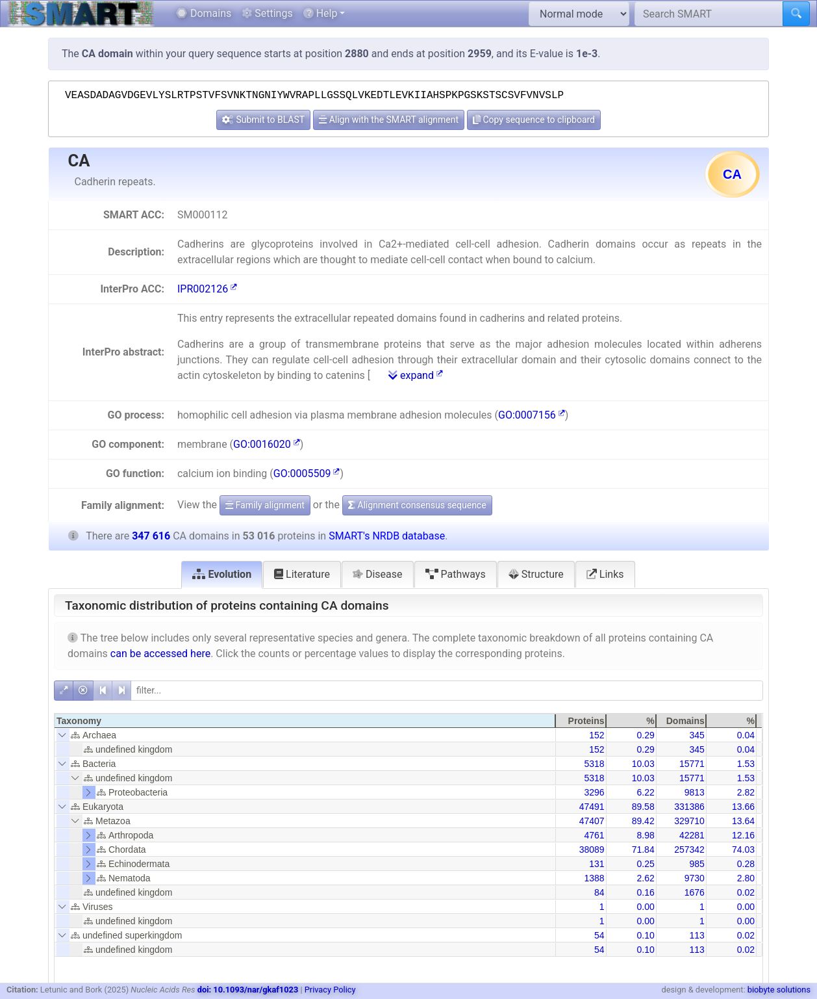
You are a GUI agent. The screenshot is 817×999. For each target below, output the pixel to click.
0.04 (746, 735)
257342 (689, 849)
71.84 (643, 849)
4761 (594, 835)
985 (696, 864)
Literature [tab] (302, 574)
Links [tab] (605, 574)
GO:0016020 (266, 444)
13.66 (743, 806)
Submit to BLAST (263, 119)
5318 (594, 764)
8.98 (645, 835)
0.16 (645, 892)
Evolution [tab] (221, 574)
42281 (692, 835)
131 (596, 864)
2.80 (746, 878)
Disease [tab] (378, 574)
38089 (592, 849)
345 (696, 735)
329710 (689, 821)
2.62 (645, 878)
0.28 (746, 864)
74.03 (743, 849)
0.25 (645, 864)
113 (696, 935)
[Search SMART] (709, 13)
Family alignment (265, 505)
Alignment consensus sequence (417, 505)
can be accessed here (160, 653)
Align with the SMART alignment (389, 119)
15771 (692, 764)
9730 (695, 878)
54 (599, 935)
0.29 (645, 735)
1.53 (746, 764)
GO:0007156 (531, 415)
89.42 (643, 821)
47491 (592, 806)
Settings (267, 13)
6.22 (645, 792)
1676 (695, 892)
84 (599, 892)
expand (415, 375)
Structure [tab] (536, 574)
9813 (695, 792)
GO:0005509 (306, 473)
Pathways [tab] (455, 574)
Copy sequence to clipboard (534, 119)
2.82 (746, 792)
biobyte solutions (779, 989)
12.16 (743, 835)
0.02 (746, 892)
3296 (594, 792)
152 (596, 735)
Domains (203, 13)
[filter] (447, 691)
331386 (689, 806)
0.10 (645, 935)
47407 (592, 821)
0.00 (645, 907)
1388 (594, 878)
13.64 (743, 821)
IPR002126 (207, 289)
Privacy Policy (330, 989)
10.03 (643, 764)
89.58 (643, 806)
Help (320, 13)
